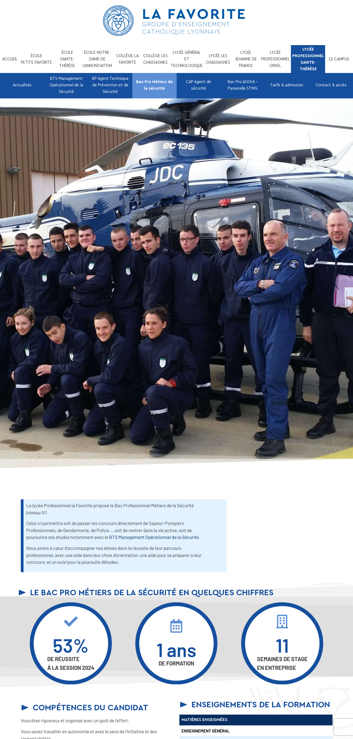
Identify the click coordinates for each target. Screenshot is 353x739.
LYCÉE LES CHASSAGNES (218, 59)
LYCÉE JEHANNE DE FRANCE (246, 59)
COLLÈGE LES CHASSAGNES (155, 59)
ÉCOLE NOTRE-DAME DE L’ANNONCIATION (97, 59)
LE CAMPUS (339, 59)
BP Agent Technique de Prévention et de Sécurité (110, 85)
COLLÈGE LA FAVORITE (127, 59)
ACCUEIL (9, 59)
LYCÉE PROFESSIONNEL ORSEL (275, 59)
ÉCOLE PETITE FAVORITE (36, 59)
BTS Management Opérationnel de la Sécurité (66, 85)
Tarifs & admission (286, 85)
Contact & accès (331, 85)
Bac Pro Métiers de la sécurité (154, 85)
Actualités (22, 85)
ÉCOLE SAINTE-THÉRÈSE (67, 59)
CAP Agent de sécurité (198, 85)
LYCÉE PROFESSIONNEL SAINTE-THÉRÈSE (308, 59)
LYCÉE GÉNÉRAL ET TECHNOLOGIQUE (187, 59)
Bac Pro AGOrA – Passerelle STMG (243, 85)
